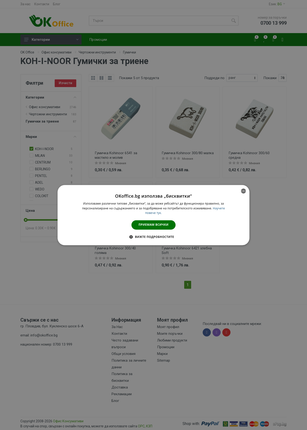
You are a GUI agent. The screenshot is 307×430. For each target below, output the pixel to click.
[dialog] (153, 215)
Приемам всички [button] (154, 225)
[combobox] (243, 190)
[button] (153, 236)
